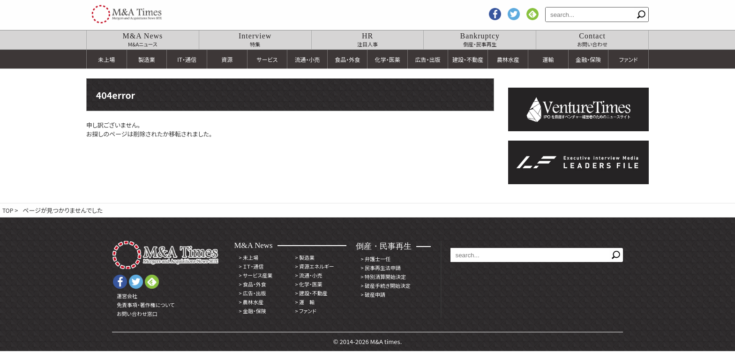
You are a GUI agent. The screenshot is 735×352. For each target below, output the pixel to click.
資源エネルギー (314, 267)
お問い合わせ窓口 (137, 314)
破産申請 (372, 295)
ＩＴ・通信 (251, 267)
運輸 (548, 59)
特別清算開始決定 (383, 277)
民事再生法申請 (380, 268)
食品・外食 (347, 59)
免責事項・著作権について (146, 305)
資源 (226, 59)
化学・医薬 (387, 59)
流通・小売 (307, 59)
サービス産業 (255, 276)
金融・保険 (588, 59)
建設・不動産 (467, 59)
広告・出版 (427, 59)
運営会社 (127, 296)
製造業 (146, 59)
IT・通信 (186, 59)
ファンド (628, 59)
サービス (267, 59)
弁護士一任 (375, 259)
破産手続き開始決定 (385, 286)
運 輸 (305, 303)
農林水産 (508, 59)
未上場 (106, 59)
